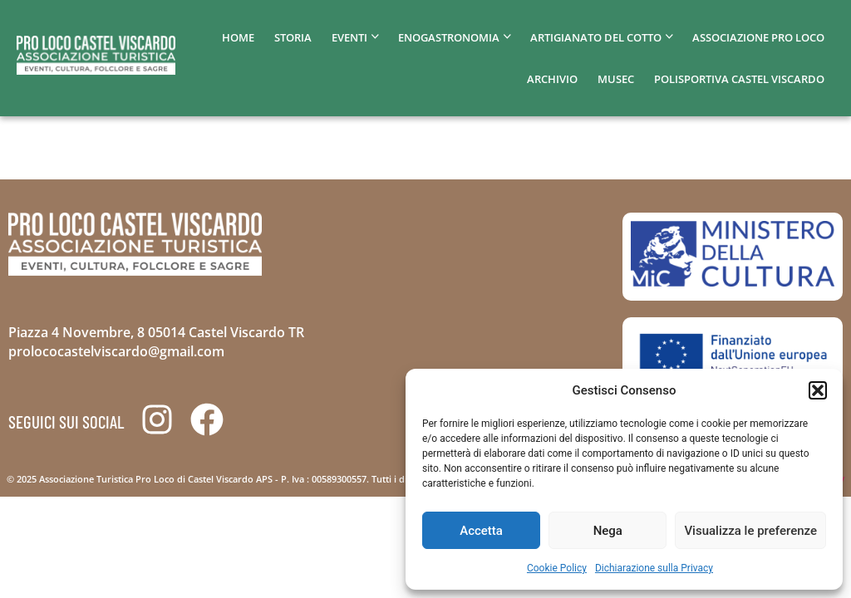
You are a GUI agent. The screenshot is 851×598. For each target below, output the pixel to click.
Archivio (552, 78)
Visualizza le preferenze (750, 530)
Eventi (349, 37)
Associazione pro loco (758, 37)
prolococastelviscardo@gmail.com (116, 351)
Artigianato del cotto (596, 37)
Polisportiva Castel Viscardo (739, 78)
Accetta (481, 530)
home (238, 37)
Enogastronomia (448, 37)
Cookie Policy (557, 568)
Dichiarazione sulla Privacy (654, 568)
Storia (293, 37)
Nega (607, 530)
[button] (817, 390)
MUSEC (616, 78)
